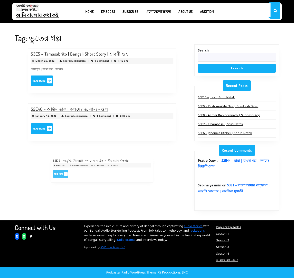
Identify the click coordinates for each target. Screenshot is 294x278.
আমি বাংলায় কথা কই (37, 15)
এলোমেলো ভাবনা (158, 11)
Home (89, 11)
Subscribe (130, 11)
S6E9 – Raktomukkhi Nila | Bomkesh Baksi (228, 106)
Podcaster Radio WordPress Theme (131, 272)
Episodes (108, 11)
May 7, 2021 (72, 166)
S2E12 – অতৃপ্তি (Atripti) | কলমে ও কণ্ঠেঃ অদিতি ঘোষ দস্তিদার (94, 162)
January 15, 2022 (51, 116)
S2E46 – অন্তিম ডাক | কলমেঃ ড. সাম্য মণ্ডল (72, 110)
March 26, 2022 (51, 61)
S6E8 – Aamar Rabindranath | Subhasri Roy (229, 115)
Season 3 (222, 247)
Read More (49, 80)
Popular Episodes (228, 227)
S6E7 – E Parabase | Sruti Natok (220, 124)
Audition (207, 11)
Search (203, 50)
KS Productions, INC (112, 247)
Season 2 (222, 240)
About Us (185, 11)
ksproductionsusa (77, 61)
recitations (197, 230)
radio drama (126, 240)
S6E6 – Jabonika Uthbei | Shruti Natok (225, 133)
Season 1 (222, 233)
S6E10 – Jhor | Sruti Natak (216, 97)
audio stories (193, 226)
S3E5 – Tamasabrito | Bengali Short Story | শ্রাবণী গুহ (81, 55)
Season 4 (222, 253)
